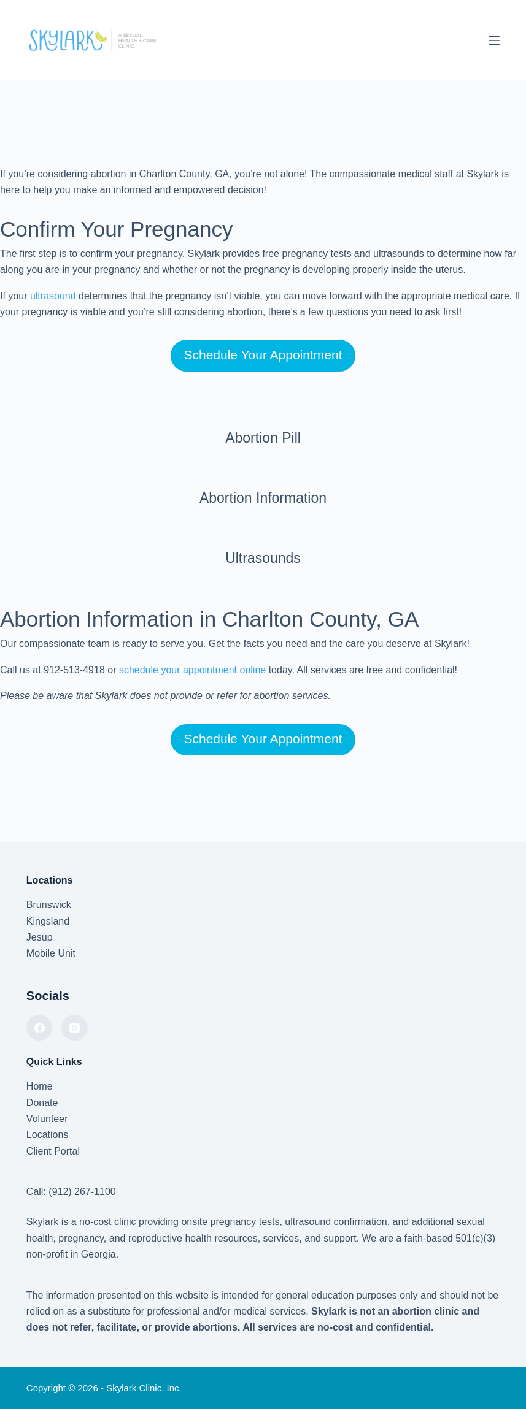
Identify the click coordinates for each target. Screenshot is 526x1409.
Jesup (39, 937)
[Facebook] (39, 1028)
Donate (42, 1103)
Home (39, 1086)
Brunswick (48, 904)
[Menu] (494, 40)
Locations (47, 1134)
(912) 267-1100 (81, 1191)
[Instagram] (74, 1028)
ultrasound (53, 296)
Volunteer (47, 1118)
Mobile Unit (50, 953)
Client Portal (53, 1151)
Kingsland (47, 921)
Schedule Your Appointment (263, 355)
